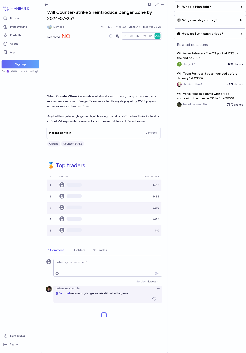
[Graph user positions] (117, 36)
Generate (151, 132)
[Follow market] (150, 5)
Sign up (20, 64)
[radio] (125, 36)
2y (78, 288)
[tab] (56, 250)
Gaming (53, 143)
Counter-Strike (72, 143)
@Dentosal (63, 293)
